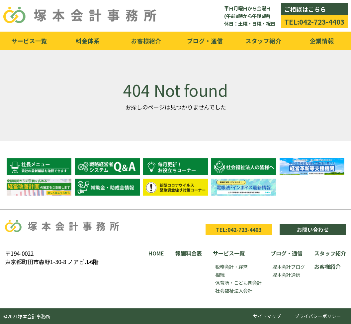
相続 (219, 274)
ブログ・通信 (205, 41)
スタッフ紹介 (263, 41)
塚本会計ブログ (288, 266)
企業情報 (322, 41)
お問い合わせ (313, 230)
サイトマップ (267, 316)
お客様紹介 (146, 41)
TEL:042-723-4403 (314, 22)
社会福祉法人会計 (233, 290)
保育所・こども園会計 (238, 282)
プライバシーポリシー (318, 316)
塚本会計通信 (286, 274)
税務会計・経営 (231, 266)
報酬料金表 (188, 253)
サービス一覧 (29, 41)
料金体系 (88, 41)
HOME (156, 253)
